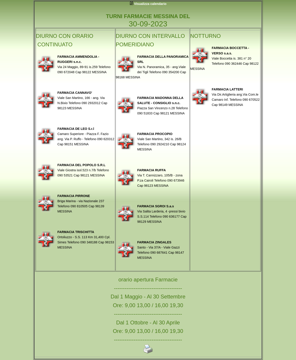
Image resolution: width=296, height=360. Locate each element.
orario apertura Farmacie (148, 279)
